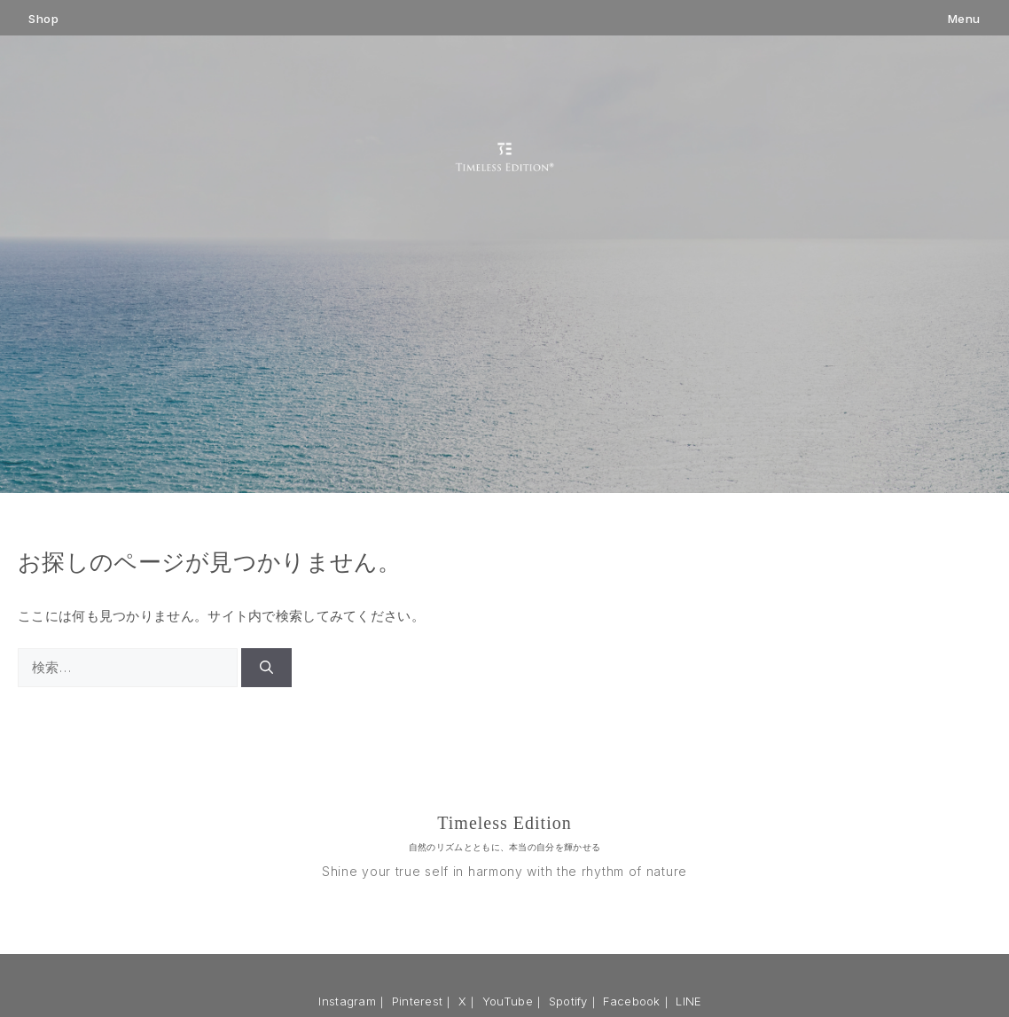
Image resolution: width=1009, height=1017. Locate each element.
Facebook (631, 1001)
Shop (43, 19)
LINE (688, 1001)
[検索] (266, 668)
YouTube (507, 1001)
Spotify (568, 1001)
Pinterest (417, 1001)
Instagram (347, 1001)
